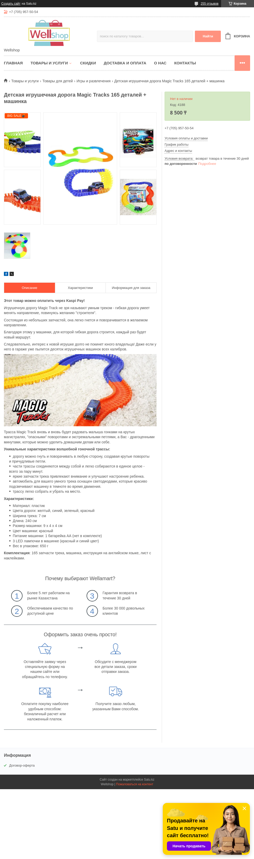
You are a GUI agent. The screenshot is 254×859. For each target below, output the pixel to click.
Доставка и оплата (125, 63)
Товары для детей (58, 81)
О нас (160, 63)
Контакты (185, 63)
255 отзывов (209, 3)
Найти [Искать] (208, 36)
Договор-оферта (22, 765)
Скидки (88, 63)
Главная (13, 63)
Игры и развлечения (93, 81)
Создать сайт (10, 3)
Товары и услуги (49, 63)
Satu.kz (149, 779)
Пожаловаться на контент (134, 784)
